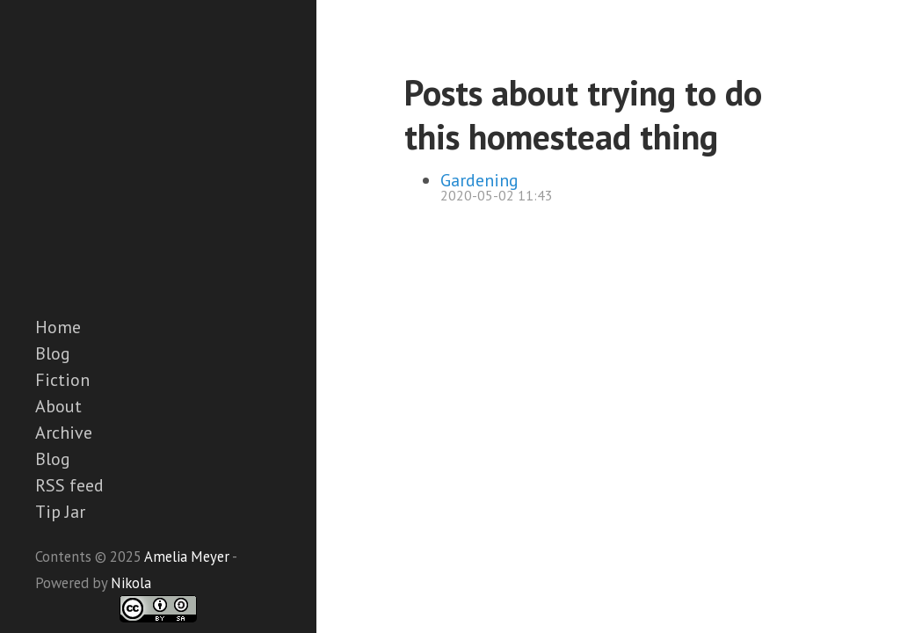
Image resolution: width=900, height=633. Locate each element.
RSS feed (69, 485)
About (58, 406)
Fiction (62, 379)
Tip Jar (60, 511)
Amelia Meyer (186, 556)
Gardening (479, 180)
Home (58, 327)
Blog (52, 353)
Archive (63, 432)
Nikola (131, 583)
